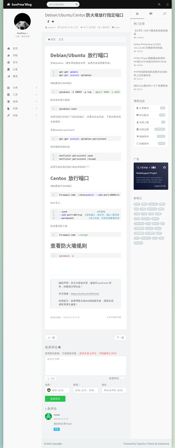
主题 (137, 213)
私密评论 (114, 378)
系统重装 (139, 233)
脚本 (144, 204)
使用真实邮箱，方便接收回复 (81, 353)
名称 (48, 384)
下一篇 (120, 337)
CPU (137, 238)
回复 (57, 429)
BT (162, 223)
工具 (144, 213)
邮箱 (76, 384)
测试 (161, 209)
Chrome (145, 218)
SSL (155, 238)
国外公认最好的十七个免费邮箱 (151, 85)
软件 (137, 204)
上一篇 (51, 337)
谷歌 (158, 213)
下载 (151, 213)
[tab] (137, 14)
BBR (161, 238)
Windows (152, 209)
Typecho (153, 204)
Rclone (149, 228)
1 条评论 (105, 27)
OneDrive (146, 238)
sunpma (51, 27)
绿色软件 (139, 228)
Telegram (139, 223)
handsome (163, 443)
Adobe (155, 218)
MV (136, 209)
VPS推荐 (150, 233)
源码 (162, 204)
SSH (148, 223)
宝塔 (143, 209)
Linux (117, 27)
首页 (52, 39)
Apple (155, 223)
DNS (159, 233)
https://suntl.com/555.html (85, 293)
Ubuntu (138, 243)
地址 (104, 384)
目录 (137, 218)
